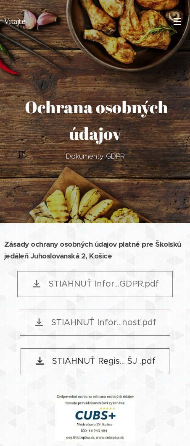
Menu (177, 21)
